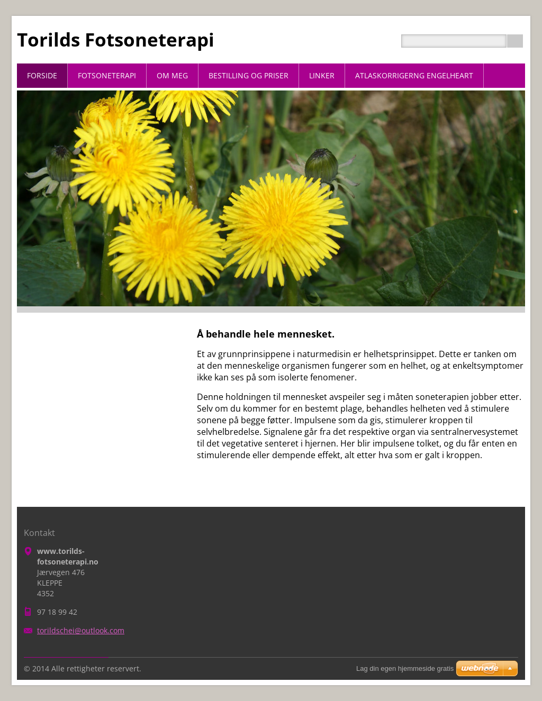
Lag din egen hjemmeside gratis (405, 668)
